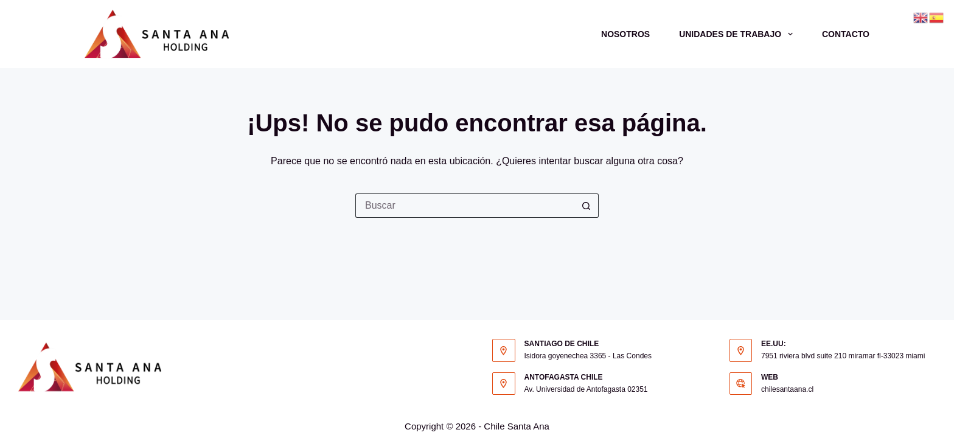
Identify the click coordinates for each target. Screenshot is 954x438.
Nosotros (625, 34)
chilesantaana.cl (787, 389)
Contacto (845, 34)
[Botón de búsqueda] (586, 205)
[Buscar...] (464, 205)
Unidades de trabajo (738, 34)
